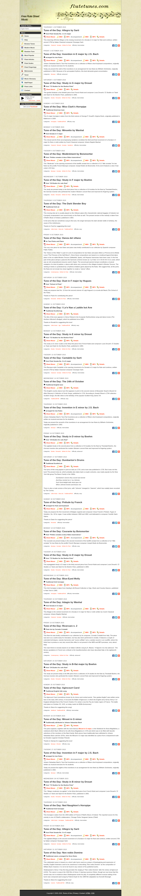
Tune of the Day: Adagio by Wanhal (63, 602)
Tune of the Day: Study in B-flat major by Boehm (70, 664)
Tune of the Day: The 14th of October (64, 381)
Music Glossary (28, 78)
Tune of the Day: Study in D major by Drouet (68, 555)
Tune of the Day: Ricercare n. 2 (60, 626)
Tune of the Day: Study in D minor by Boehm (68, 436)
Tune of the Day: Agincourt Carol (62, 687)
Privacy (75, 893)
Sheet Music (31, 100)
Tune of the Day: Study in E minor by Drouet (68, 334)
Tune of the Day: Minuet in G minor (63, 719)
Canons (53, 883)
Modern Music (28, 47)
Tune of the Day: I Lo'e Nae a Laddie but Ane (68, 307)
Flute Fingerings (28, 67)
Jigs (59, 325)
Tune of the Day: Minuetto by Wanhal (64, 130)
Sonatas (59, 45)
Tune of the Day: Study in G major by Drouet (68, 83)
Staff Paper (27, 82)
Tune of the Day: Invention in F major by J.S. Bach (71, 752)
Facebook (33, 106)
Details (38, 100)
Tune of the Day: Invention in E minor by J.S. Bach (71, 407)
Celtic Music (54, 229)
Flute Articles (27, 59)
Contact (25, 90)
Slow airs (60, 229)
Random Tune (28, 51)
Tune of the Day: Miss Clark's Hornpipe (65, 106)
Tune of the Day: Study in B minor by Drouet (68, 781)
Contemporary (55, 272)
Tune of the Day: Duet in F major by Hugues (67, 280)
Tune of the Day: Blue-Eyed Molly (62, 578)
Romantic (58, 98)
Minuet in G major (85, 728)
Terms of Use (67, 893)
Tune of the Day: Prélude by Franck (63, 502)
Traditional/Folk (61, 121)
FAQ (24, 40)
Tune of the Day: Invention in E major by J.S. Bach (71, 54)
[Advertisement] (30, 149)
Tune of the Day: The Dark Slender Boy (65, 203)
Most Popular (27, 55)
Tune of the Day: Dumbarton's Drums (64, 460)
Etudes (53, 98)
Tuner (25, 75)
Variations (70, 145)
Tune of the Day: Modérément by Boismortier (68, 154)
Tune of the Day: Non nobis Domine (63, 852)
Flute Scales (27, 63)
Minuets (59, 145)
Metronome (27, 71)
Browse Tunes (28, 43)
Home (25, 36)
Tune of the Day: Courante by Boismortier (66, 531)
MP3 (67, 37)
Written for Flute (66, 45)
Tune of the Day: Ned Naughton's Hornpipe (67, 805)
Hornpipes (54, 121)
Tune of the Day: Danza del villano (62, 238)
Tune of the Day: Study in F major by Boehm (68, 180)
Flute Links (27, 86)
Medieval (53, 710)
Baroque (53, 74)
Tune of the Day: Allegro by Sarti (61, 30)
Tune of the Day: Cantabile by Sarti (63, 358)
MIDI (60, 37)
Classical (53, 45)
